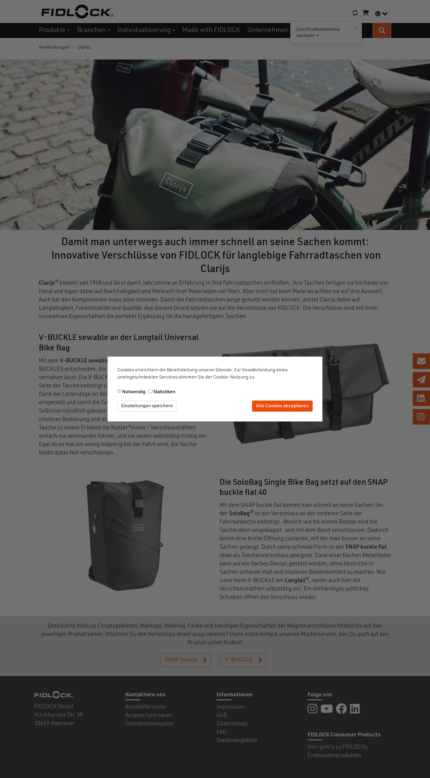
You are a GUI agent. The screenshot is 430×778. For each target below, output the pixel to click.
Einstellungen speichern (147, 406)
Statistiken (164, 392)
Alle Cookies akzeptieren (282, 406)
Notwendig (133, 392)
